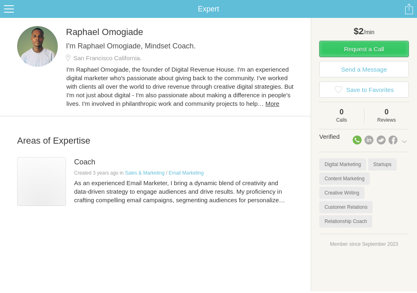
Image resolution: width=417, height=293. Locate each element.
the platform (42, 4)
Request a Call (364, 58)
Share (409, 19)
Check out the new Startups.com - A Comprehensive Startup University (268, 5)
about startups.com (385, 5)
